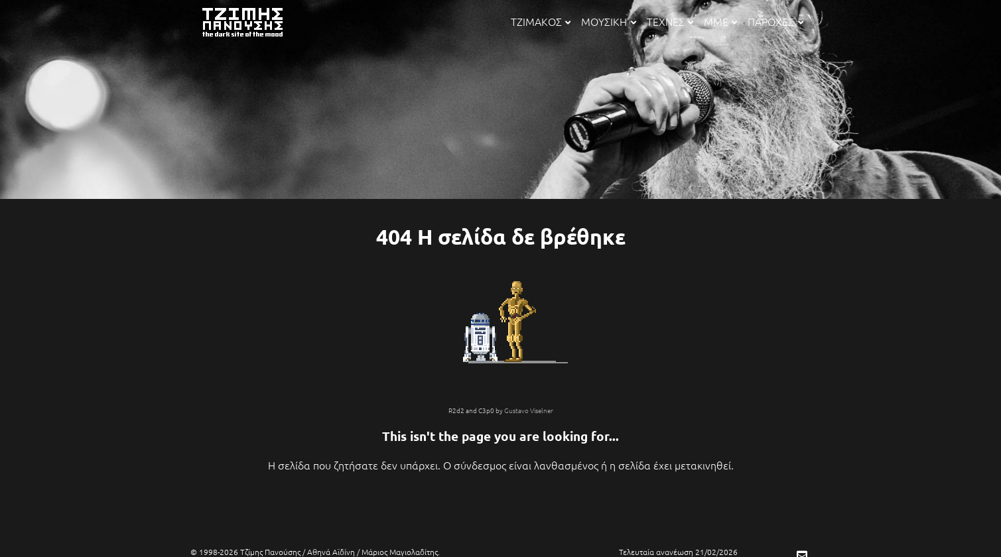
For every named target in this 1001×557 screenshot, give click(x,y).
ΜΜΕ (720, 21)
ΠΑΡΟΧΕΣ (775, 21)
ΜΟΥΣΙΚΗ (608, 21)
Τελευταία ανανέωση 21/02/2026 (678, 551)
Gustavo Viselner (528, 410)
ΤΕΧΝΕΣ (670, 21)
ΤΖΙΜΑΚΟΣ (540, 21)
